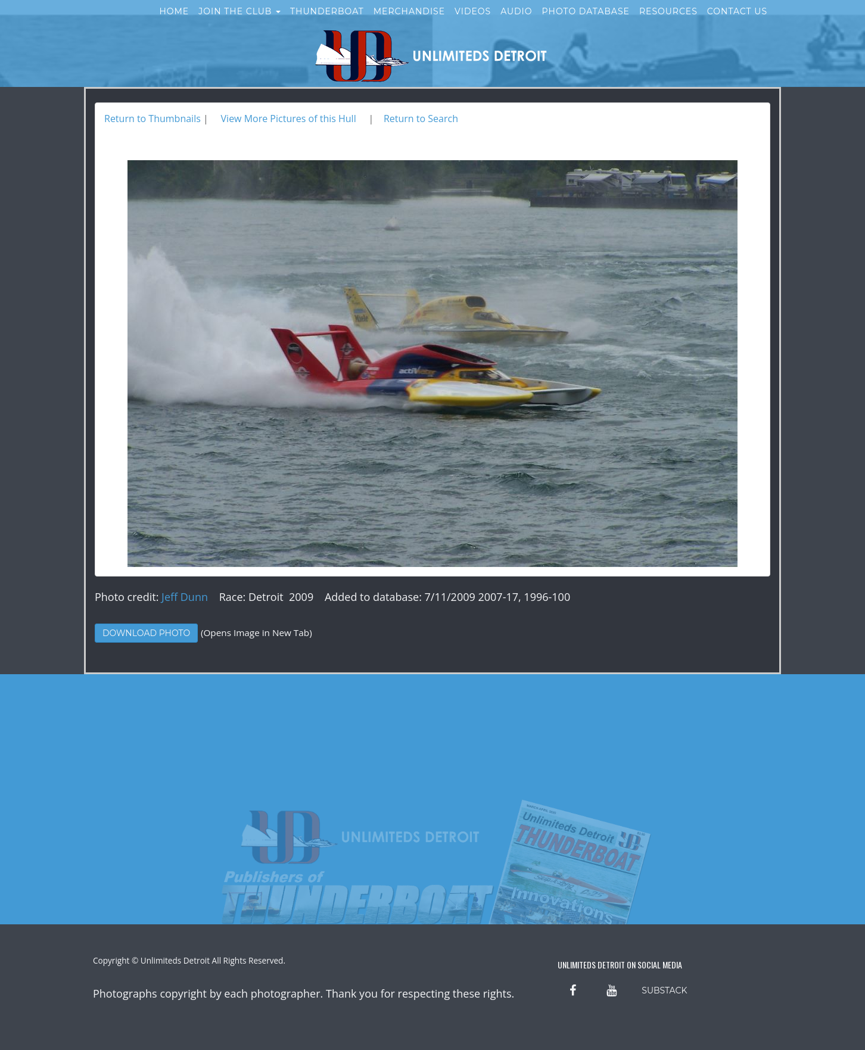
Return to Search (421, 118)
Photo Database (586, 22)
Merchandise (409, 22)
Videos (473, 22)
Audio (516, 22)
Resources (668, 22)
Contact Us (737, 22)
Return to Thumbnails (152, 118)
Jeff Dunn (184, 597)
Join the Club (239, 22)
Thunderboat (327, 22)
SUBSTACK (664, 990)
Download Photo (146, 633)
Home (174, 22)
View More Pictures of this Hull (288, 118)
